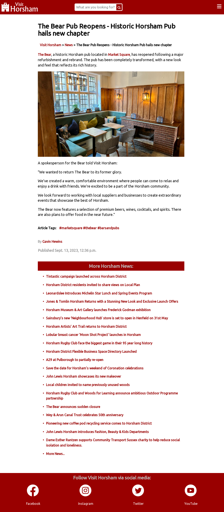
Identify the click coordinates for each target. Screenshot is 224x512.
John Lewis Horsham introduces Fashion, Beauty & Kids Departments (97, 432)
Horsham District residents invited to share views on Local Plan (93, 285)
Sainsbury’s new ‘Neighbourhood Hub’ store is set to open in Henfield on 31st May (107, 318)
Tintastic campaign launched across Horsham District (86, 276)
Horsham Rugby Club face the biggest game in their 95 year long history (99, 343)
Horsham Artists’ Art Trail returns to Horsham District (86, 326)
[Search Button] (119, 7)
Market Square (119, 54)
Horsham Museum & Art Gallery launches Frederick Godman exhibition (98, 310)
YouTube (190, 503)
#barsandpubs (108, 228)
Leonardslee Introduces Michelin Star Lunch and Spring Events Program (99, 293)
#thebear (90, 228)
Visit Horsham (50, 45)
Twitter (138, 503)
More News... (55, 454)
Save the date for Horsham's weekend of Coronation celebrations (94, 368)
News (69, 45)
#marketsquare (70, 228)
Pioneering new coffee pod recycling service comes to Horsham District (99, 423)
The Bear (44, 54)
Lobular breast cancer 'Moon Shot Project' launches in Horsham (93, 335)
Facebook (33, 503)
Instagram (85, 503)
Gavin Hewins (52, 241)
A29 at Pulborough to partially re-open (74, 360)
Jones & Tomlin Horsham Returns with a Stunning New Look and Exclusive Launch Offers (112, 301)
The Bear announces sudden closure (73, 407)
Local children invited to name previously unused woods (88, 385)
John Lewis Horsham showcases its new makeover (83, 376)
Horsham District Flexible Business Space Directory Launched (91, 351)
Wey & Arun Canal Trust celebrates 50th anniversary (84, 415)
